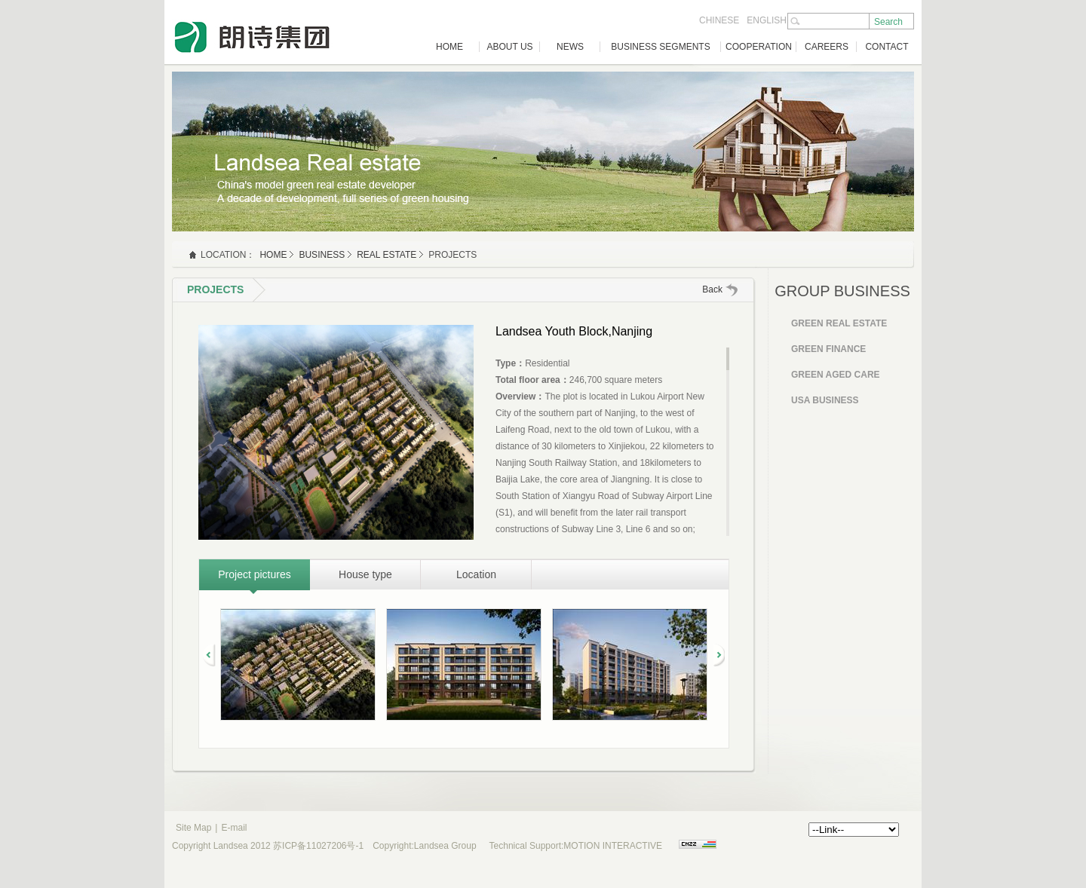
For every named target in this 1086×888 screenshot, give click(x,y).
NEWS (570, 46)
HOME (449, 46)
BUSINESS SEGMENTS (660, 46)
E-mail (234, 827)
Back (712, 289)
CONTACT (886, 46)
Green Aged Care (835, 374)
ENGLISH (767, 20)
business (322, 255)
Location (476, 574)
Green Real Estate (839, 323)
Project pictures (254, 574)
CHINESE (719, 20)
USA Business (825, 400)
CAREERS (826, 46)
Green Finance (828, 349)
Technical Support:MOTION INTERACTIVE (575, 846)
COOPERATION (759, 46)
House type (365, 574)
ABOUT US (509, 46)
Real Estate (386, 255)
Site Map (193, 827)
